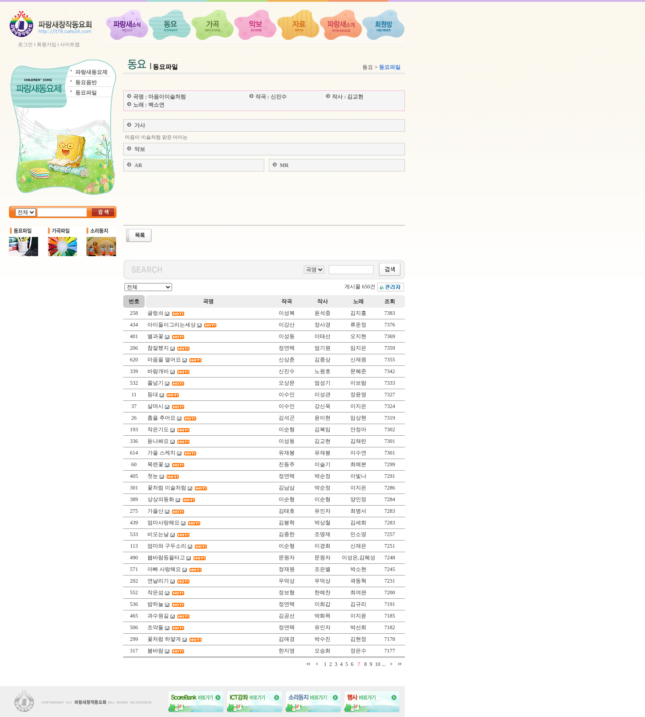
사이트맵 (70, 44)
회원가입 (46, 44)
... (384, 664)
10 (378, 664)
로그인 (25, 44)
